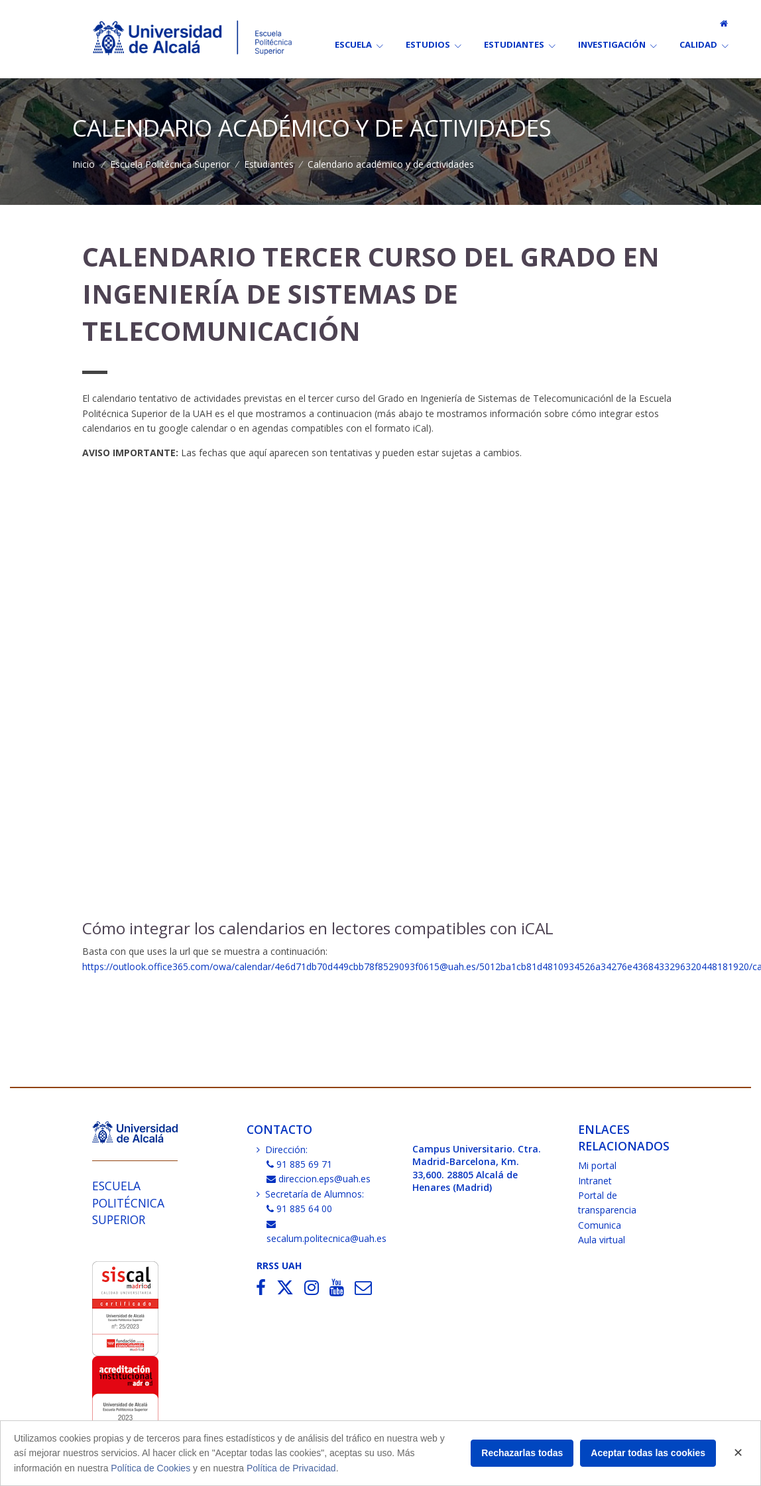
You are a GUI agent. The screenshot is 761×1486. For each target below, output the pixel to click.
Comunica (599, 1225)
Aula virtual (601, 1239)
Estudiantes (269, 164)
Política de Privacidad (291, 1468)
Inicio (83, 164)
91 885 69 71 (299, 1164)
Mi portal (597, 1165)
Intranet (595, 1180)
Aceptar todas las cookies (648, 1453)
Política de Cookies (150, 1468)
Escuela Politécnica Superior (170, 164)
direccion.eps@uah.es (318, 1178)
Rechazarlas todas (522, 1453)
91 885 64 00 (299, 1208)
